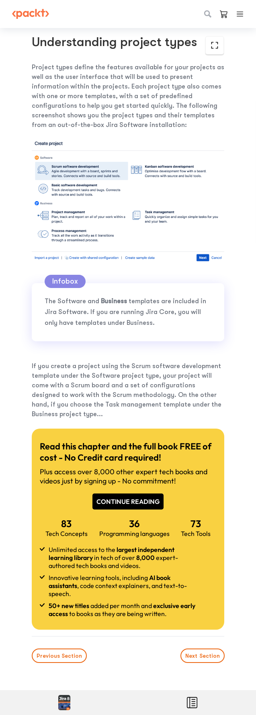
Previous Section (59, 656)
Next (202, 655)
